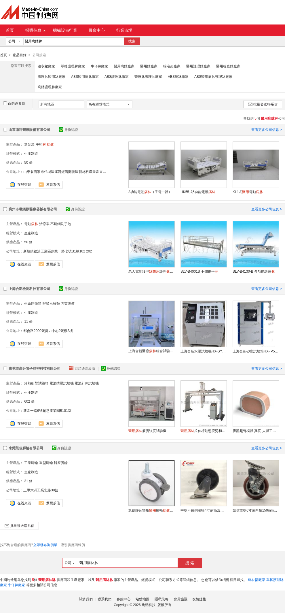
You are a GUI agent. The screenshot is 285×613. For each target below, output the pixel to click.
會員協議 (180, 599)
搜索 (131, 41)
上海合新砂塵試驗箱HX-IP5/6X (256, 351)
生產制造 (31, 153)
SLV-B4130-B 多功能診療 (254, 271)
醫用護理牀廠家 (198, 66)
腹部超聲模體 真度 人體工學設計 (256, 431)
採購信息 (35, 30)
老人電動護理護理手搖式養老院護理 (151, 271)
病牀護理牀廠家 (50, 87)
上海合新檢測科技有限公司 (29, 288)
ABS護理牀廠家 (117, 76)
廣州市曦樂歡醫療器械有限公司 (33, 209)
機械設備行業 (65, 30)
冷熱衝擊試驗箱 (36, 383)
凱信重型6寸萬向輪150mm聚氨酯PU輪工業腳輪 (256, 510)
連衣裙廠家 (46, 66)
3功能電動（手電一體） (150, 192)
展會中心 (97, 30)
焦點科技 (148, 605)
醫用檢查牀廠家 (228, 66)
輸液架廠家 (171, 66)
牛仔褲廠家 (99, 66)
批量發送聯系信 (263, 104)
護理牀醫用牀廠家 (51, 76)
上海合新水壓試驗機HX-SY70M (203, 351)
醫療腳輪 (61, 463)
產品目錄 (19, 55)
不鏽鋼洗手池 (60, 224)
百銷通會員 (14, 103)
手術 (41, 144)
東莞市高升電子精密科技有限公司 (34, 368)
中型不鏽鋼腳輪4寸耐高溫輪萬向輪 (203, 510)
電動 (31, 224)
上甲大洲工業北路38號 (40, 490)
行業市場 (124, 30)
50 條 (28, 162)
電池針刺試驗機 (87, 383)
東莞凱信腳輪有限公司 (26, 448)
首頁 (10, 30)
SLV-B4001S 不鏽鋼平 (199, 271)
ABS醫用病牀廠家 (85, 76)
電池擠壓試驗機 (62, 383)
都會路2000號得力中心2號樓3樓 (48, 331)
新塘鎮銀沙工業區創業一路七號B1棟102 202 (57, 251)
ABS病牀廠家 (178, 76)
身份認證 (68, 129)
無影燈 (29, 144)
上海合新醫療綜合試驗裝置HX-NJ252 (151, 351)
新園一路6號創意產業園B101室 (47, 410)
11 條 (28, 321)
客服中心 (123, 599)
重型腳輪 (46, 463)
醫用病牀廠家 (124, 66)
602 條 (29, 401)
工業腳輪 (31, 463)
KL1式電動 (248, 192)
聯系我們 (104, 599)
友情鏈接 (199, 599)
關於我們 (86, 599)
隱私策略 (161, 599)
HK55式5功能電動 (197, 192)
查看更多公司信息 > (266, 129)
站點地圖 (142, 599)
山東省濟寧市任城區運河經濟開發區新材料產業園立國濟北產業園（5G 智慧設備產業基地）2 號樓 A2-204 (104, 171)
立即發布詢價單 (45, 545)
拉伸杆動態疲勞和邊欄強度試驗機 (203, 431)
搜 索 (189, 562)
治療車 (44, 224)
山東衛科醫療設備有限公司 (29, 129)
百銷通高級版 (82, 368)
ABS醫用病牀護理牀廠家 (213, 76)
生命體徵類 (32, 303)
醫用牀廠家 (148, 66)
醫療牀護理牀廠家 (148, 76)
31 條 (28, 481)
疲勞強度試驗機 (147, 431)
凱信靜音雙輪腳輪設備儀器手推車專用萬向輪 (151, 510)
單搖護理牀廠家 (73, 66)
